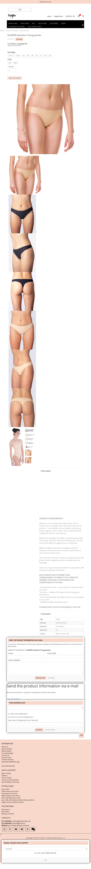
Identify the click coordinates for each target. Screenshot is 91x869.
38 (32, 56)
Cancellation (51, 678)
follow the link (51, 853)
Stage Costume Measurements (13, 802)
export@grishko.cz (19, 823)
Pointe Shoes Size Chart (10, 791)
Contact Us (5, 755)
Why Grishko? (6, 751)
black (15, 63)
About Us (5, 747)
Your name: (51, 653)
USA (19, 10)
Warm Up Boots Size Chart (11, 798)
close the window (13, 699)
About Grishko (7, 749)
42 (41, 56)
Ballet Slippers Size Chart (11, 796)
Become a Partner (8, 814)
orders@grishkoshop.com (21, 821)
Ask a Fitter (6, 789)
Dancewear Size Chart (9, 793)
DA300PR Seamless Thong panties (17, 31)
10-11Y (11, 56)
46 (50, 56)
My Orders (5, 812)
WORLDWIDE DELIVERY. (46, 2)
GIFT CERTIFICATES (8, 766)
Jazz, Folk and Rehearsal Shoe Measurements (18, 800)
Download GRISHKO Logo (11, 762)
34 (23, 56)
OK (45, 860)
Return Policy (6, 773)
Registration (58, 16)
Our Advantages (7, 753)
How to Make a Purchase (10, 782)
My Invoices (6, 809)
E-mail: (10, 653)
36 (28, 56)
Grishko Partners (8, 760)
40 (36, 56)
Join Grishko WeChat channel (18, 825)
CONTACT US (70, 16)
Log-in (49, 16)
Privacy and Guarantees (10, 780)
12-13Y (18, 56)
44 (45, 56)
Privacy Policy (6, 757)
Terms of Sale (6, 778)
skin (10, 63)
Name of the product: (17, 650)
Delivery (4, 775)
